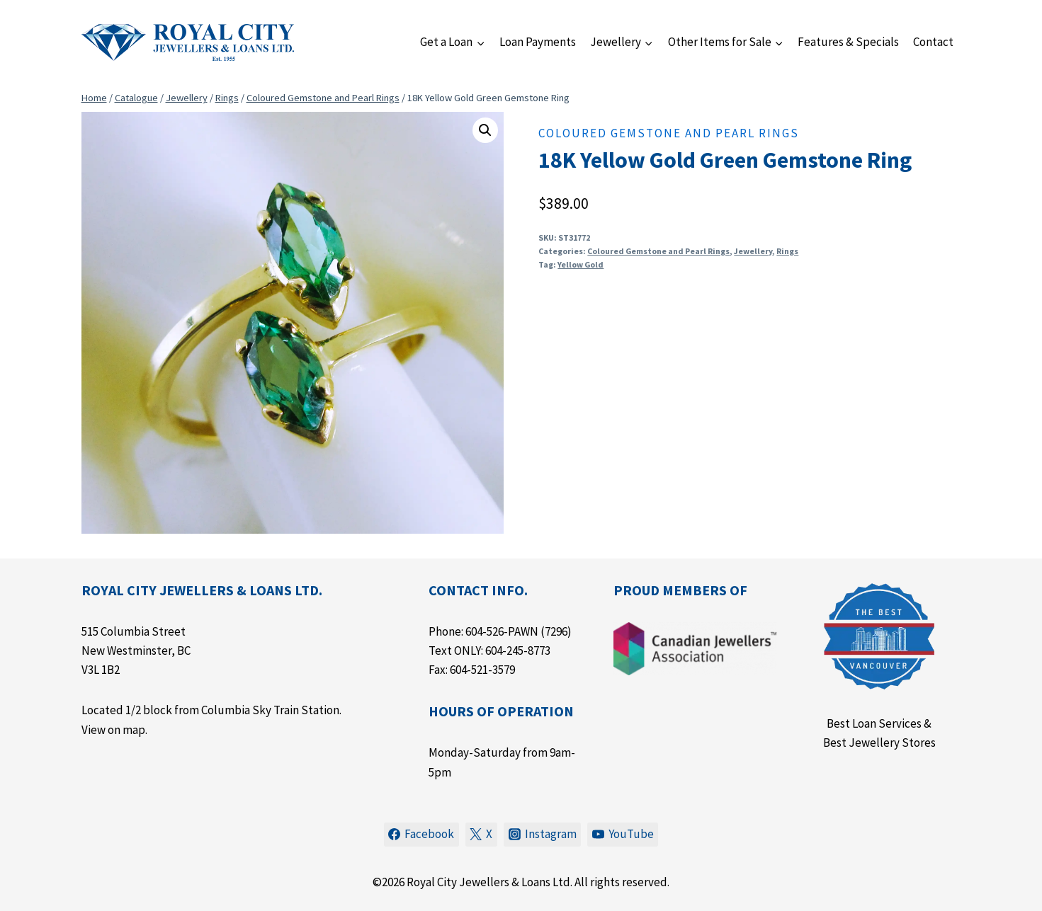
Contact (933, 42)
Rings (787, 251)
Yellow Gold (580, 264)
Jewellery (753, 251)
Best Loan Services (874, 723)
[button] (485, 130)
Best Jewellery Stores (879, 742)
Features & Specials (848, 42)
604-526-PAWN (501, 631)
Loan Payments (537, 42)
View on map (113, 730)
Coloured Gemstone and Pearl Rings (668, 133)
